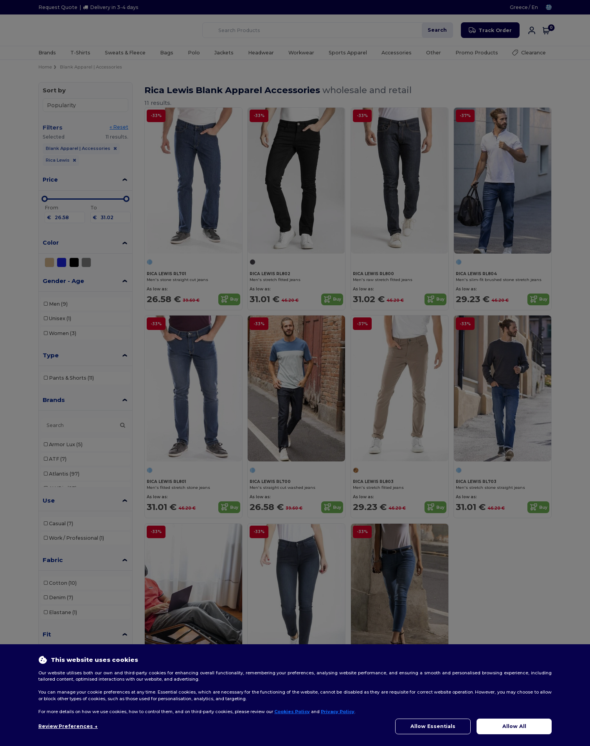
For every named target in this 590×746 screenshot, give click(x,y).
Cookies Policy (292, 711)
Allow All (514, 726)
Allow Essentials (432, 726)
